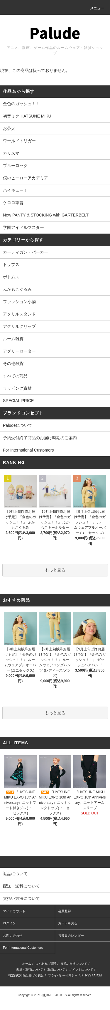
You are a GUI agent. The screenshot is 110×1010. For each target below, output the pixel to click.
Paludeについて (17, 425)
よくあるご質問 (45, 963)
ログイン (9, 923)
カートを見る (67, 923)
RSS (88, 975)
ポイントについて (81, 969)
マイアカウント (14, 911)
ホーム (26, 963)
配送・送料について (29, 969)
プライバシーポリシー (62, 975)
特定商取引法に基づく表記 (25, 975)
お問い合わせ (12, 935)
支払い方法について (74, 963)
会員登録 (64, 911)
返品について (56, 969)
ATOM (98, 975)
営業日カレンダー (71, 935)
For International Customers (28, 450)
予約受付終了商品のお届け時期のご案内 (40, 437)
